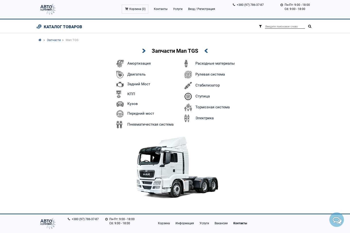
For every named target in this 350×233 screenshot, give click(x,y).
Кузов (126, 104)
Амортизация (133, 64)
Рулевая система (204, 74)
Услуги (178, 9)
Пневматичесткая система (144, 124)
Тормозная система (206, 107)
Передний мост (134, 114)
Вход (191, 9)
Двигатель (130, 74)
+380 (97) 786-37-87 (250, 5)
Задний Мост (132, 84)
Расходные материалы (209, 64)
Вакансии (221, 223)
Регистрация (206, 9)
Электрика (198, 118)
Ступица (196, 96)
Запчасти (54, 40)
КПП (125, 94)
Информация (184, 223)
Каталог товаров (63, 26)
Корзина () (137, 9)
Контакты (160, 9)
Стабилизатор (201, 85)
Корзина (164, 223)
